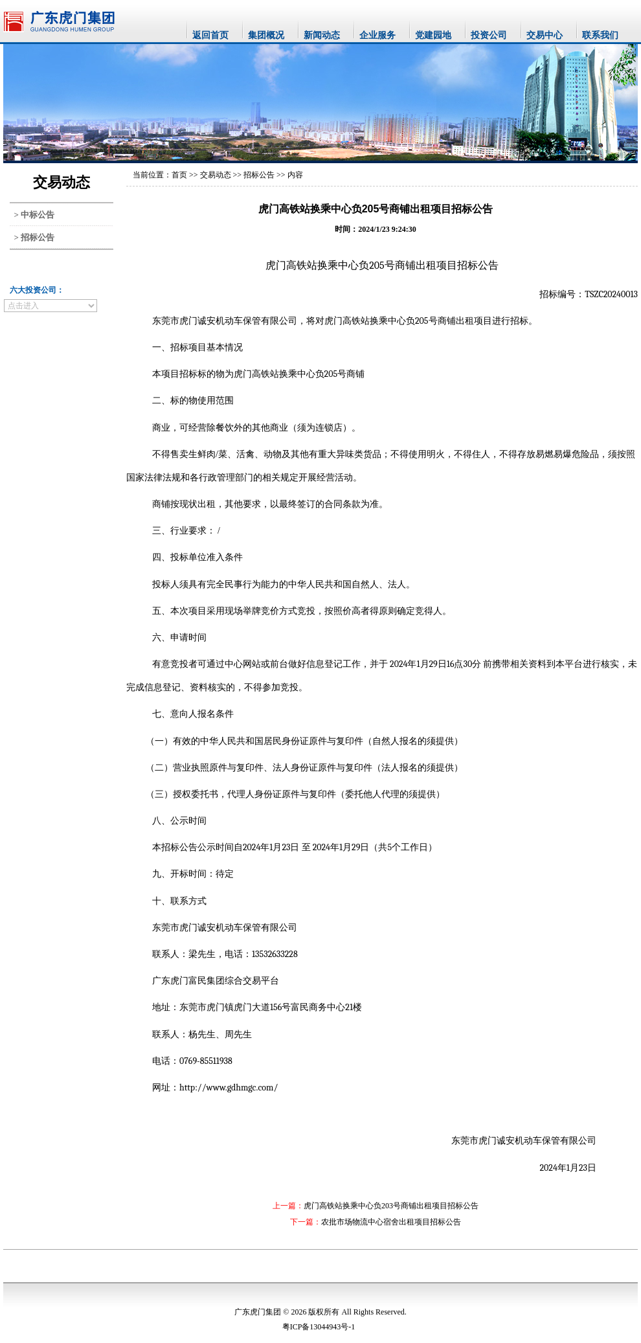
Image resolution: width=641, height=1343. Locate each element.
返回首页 (210, 35)
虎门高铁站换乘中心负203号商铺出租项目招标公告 (391, 1205)
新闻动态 (322, 35)
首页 (179, 174)
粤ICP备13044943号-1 (318, 1326)
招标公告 (259, 174)
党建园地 (433, 35)
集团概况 (266, 35)
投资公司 (489, 35)
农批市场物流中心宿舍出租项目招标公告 (391, 1221)
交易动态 (215, 174)
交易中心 (544, 35)
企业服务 (377, 35)
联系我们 (600, 35)
